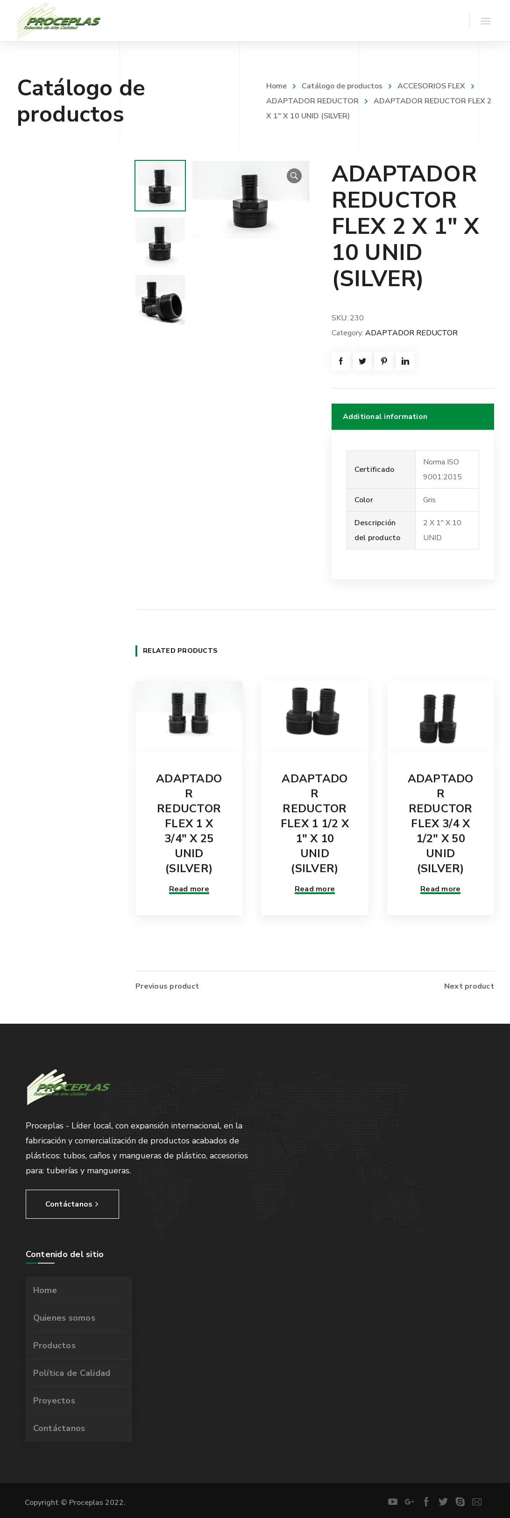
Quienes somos (64, 1316)
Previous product (167, 985)
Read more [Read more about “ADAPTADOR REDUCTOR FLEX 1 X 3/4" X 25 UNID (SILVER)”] (189, 889)
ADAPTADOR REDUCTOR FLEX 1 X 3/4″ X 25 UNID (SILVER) (189, 823)
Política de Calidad (72, 1371)
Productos (54, 1344)
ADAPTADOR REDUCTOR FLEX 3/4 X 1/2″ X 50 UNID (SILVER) (441, 823)
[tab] (413, 417)
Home (276, 86)
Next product (469, 985)
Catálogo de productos (342, 86)
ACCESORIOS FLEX (431, 86)
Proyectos (54, 1399)
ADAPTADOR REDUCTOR (411, 333)
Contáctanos (59, 1426)
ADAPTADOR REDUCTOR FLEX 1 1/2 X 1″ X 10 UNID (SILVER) (315, 823)
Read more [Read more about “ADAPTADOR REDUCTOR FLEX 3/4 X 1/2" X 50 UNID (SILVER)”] (440, 889)
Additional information (385, 417)
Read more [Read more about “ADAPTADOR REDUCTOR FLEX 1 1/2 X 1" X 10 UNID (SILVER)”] (315, 889)
